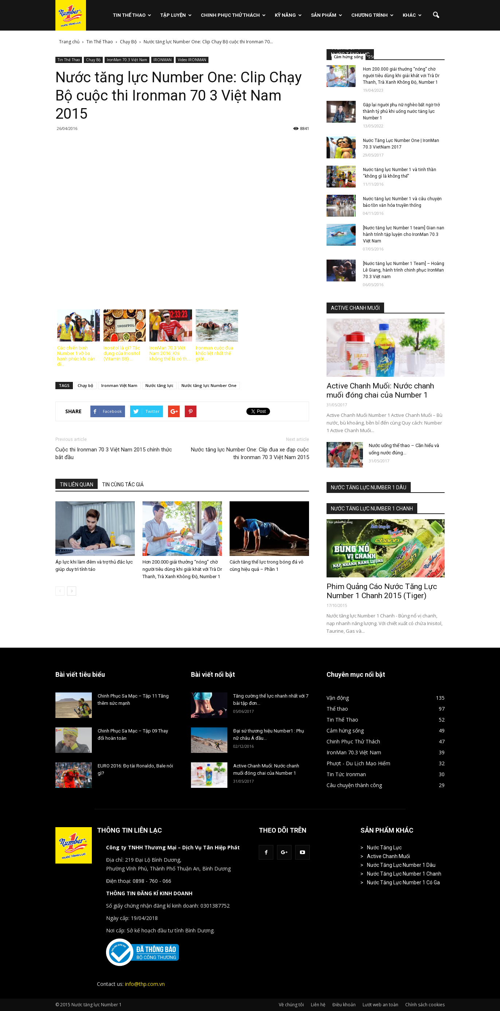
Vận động (338, 697)
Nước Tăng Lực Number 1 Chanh (404, 874)
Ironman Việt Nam (119, 385)
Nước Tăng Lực (384, 847)
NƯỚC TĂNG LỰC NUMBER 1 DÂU (368, 487)
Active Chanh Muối (388, 856)
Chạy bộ (85, 385)
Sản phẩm (326, 15)
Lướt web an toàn (380, 1005)
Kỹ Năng (288, 15)
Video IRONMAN (192, 59)
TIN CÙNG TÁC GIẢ (123, 484)
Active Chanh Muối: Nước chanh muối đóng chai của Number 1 (380, 390)
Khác (412, 15)
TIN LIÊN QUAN (76, 484)
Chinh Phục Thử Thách (233, 15)
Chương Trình (372, 15)
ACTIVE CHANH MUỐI (355, 308)
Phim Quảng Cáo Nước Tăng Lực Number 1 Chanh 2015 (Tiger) (382, 591)
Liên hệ (318, 1005)
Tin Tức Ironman (346, 774)
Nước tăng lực (159, 385)
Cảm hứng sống (348, 56)
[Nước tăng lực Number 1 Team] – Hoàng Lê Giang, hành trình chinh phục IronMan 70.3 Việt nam (403, 270)
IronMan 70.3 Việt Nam (127, 59)
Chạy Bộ (93, 59)
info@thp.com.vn (145, 983)
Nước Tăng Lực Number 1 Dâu (401, 865)
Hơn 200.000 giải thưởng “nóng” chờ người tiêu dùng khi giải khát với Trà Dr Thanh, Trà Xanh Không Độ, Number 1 (182, 569)
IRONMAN (162, 59)
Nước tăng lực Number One (209, 385)
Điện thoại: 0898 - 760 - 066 (138, 880)
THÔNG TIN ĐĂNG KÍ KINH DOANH (149, 893)
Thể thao (337, 708)
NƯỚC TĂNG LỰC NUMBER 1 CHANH (372, 509)
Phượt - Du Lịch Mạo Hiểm (358, 763)
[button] (436, 15)
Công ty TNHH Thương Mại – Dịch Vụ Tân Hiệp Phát (173, 847)
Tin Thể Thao (132, 15)
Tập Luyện (176, 15)
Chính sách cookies (425, 1005)
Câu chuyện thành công (354, 785)
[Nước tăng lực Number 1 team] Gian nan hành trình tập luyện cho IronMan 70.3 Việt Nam (403, 234)
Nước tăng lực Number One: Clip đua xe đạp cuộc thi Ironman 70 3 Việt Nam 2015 (250, 453)
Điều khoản (344, 1005)
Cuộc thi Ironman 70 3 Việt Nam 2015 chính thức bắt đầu (113, 453)
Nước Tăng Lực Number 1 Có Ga (403, 882)
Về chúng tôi (291, 1005)
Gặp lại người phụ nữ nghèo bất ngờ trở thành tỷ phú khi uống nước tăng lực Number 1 (401, 111)
